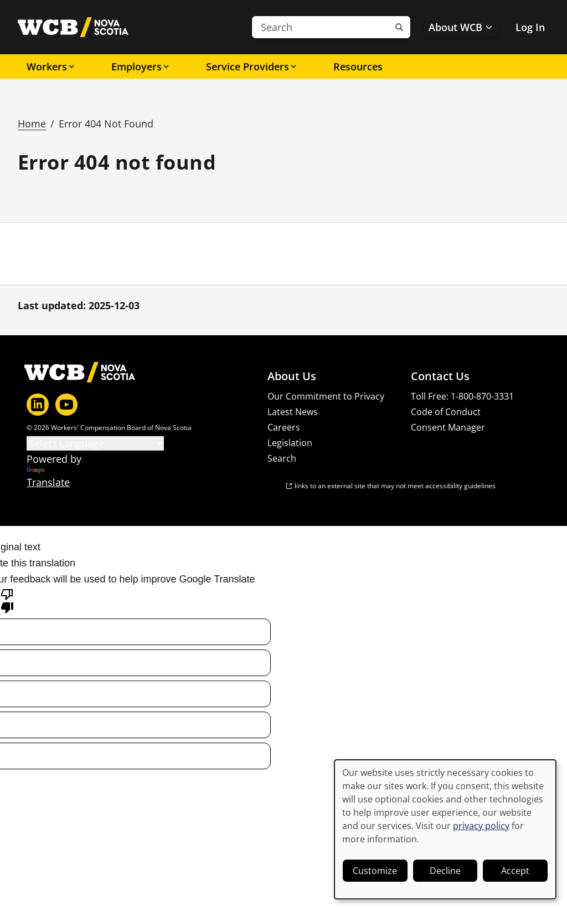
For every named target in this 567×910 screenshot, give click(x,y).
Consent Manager (448, 427)
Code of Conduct (446, 411)
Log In (530, 27)
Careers (283, 427)
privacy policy (481, 826)
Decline (445, 871)
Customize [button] (375, 871)
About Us (291, 376)
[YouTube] (66, 404)
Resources (358, 66)
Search (281, 458)
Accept (515, 871)
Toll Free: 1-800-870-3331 (462, 396)
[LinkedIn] (38, 404)
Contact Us (440, 376)
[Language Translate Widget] (95, 443)
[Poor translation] (7, 600)
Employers (141, 66)
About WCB (461, 27)
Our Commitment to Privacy (325, 396)
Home (32, 123)
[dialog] (445, 829)
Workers (51, 66)
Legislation (289, 442)
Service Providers (252, 66)
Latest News (292, 411)
